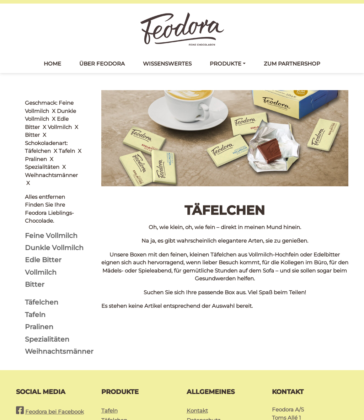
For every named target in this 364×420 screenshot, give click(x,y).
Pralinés (111, 375)
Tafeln (109, 356)
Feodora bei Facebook (54, 357)
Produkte (225, 63)
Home (52, 63)
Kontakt (197, 356)
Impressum (202, 375)
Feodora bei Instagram (55, 373)
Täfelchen (114, 366)
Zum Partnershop (292, 63)
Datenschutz (203, 366)
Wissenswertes (167, 63)
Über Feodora (102, 63)
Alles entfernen (45, 102)
